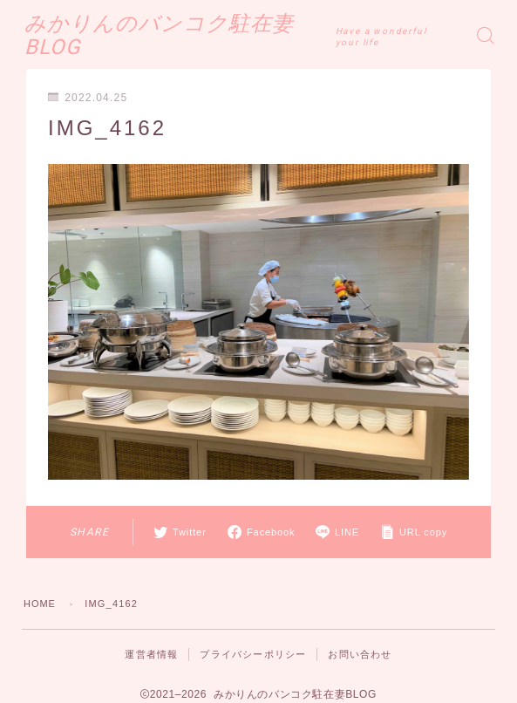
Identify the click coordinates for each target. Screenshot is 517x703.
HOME (40, 603)
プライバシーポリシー (253, 654)
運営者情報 (151, 654)
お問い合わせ (359, 654)
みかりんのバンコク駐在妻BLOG (188, 35)
